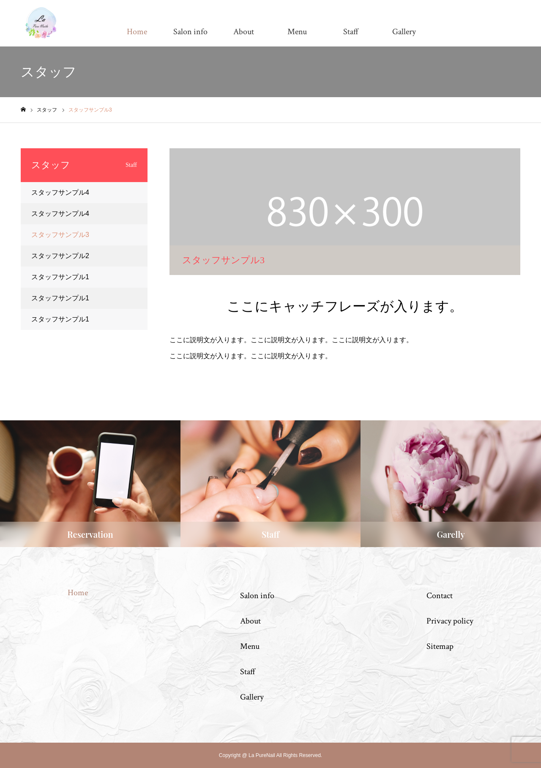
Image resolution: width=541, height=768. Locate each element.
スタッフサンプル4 (60, 192)
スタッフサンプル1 (60, 277)
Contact (439, 595)
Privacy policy (449, 620)
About (243, 31)
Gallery (404, 31)
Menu (297, 31)
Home (137, 31)
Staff (350, 31)
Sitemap (440, 646)
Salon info (190, 31)
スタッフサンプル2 (60, 255)
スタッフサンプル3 (60, 234)
